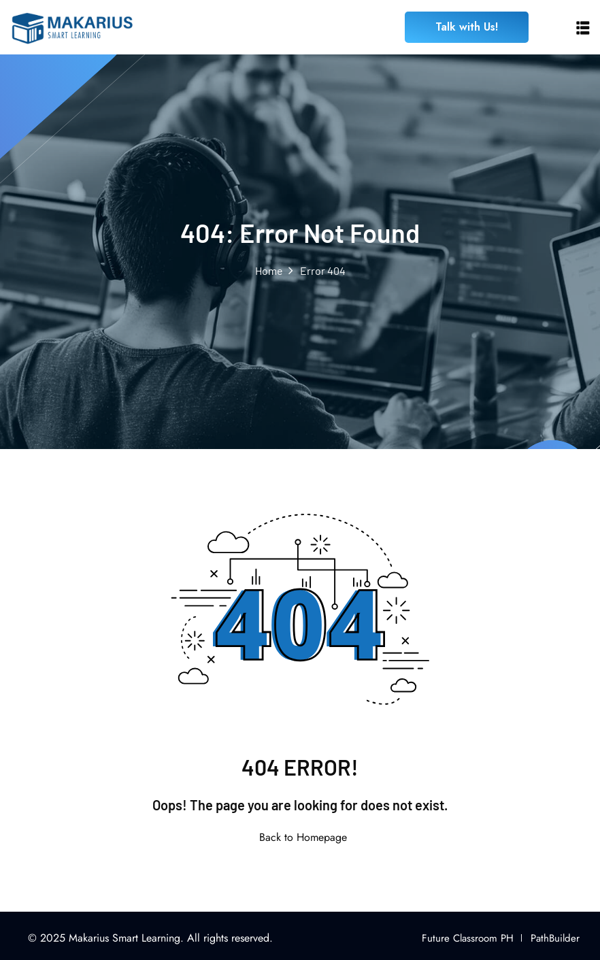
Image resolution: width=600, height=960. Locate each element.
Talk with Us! (466, 27)
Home (269, 270)
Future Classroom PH (468, 938)
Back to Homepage (300, 837)
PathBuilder (555, 938)
